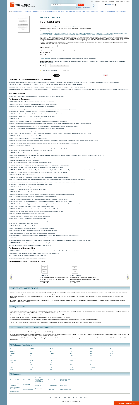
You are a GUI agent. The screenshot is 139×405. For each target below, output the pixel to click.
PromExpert (51, 389)
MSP (31, 358)
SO (91, 353)
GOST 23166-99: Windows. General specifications (22, 174)
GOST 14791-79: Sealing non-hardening (19, 145)
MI (31, 351)
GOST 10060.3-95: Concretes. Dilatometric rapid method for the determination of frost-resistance (34, 111)
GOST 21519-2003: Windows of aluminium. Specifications (24, 160)
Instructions (13, 360)
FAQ (57, 397)
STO (91, 360)
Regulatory (104, 1)
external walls (75, 58)
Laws (11, 362)
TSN (91, 369)
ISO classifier (12, 84)
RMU (71, 360)
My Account (100, 5)
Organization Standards (38, 389)
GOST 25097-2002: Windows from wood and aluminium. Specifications (27, 189)
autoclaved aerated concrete (58, 58)
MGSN (32, 348)
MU (31, 362)
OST (51, 355)
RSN (71, 365)
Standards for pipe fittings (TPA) (65, 380)
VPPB (111, 353)
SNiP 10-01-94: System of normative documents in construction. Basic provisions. (30, 245)
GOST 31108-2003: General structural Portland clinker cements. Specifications (29, 216)
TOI (91, 365)
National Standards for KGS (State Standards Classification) (24, 89)
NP (31, 369)
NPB (31, 367)
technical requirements (89, 58)
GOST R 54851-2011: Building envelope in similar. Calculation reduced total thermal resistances (34, 253)
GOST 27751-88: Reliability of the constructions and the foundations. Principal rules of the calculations (35, 208)
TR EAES (92, 367)
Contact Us (72, 397)
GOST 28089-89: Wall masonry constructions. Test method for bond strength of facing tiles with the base (36, 211)
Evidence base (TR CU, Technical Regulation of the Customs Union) (15, 389)
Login (94, 5)
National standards (13, 87)
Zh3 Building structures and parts (80, 89)
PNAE (51, 362)
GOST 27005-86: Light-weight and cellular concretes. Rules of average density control (31, 206)
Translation (97, 1)
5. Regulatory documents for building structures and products (82, 11)
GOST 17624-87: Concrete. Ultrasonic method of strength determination (27, 153)
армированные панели (57, 61)
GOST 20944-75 (44, 275)
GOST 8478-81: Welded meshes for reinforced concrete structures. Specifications (30, 238)
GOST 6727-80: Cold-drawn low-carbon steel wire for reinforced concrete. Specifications (32, 233)
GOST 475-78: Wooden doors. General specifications (23, 226)
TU (110, 348)
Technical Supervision (63, 384)
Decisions (12, 351)
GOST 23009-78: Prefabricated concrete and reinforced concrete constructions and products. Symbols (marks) (38, 172)
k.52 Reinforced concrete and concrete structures (113, 11)
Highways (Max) (27, 379)
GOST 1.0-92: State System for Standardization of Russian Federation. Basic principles (31, 101)
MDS (11, 369)
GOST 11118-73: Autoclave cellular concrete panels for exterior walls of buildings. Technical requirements (36, 96)
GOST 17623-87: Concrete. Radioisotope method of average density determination (30, 150)
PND (51, 365)
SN (91, 351)
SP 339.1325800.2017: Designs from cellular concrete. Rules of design (27, 258)
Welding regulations (65, 389)
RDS (71, 355)
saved (95, 6)
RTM (71, 367)
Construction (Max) (18, 11)
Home (91, 1)
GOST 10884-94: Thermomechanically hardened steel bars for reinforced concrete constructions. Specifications (38, 121)
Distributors (111, 1)
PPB (51, 369)
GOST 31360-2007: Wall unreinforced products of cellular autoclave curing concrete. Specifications (35, 221)
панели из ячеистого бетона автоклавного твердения (110, 61)
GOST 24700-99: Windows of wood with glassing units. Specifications (27, 187)
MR (31, 353)
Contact (128, 1)
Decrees (12, 353)
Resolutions (73, 358)
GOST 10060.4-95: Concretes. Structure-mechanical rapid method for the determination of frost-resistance (36, 114)
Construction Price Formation (15, 384)
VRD (111, 355)
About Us (122, 1)
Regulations (28, 11)
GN (11, 355)
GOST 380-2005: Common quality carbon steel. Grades (23, 223)
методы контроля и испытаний (72, 61)
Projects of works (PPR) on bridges (52, 384)
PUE (71, 351)
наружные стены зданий (88, 61)
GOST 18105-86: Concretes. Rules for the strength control (24, 157)
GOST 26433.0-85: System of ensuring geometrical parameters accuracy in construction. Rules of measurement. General (40, 201)
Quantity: (42, 65)
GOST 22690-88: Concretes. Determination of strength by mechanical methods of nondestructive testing (36, 167)
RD (71, 353)
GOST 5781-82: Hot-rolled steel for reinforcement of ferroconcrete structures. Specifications (33, 230)
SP (91, 355)
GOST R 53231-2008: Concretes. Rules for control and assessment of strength (29, 242)
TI (90, 362)
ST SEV (92, 358)
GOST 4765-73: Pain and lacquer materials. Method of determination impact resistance (31, 228)
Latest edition (45, 89)
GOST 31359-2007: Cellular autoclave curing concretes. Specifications (27, 218)
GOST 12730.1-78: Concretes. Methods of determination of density (26, 135)
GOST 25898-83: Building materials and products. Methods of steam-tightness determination (33, 196)
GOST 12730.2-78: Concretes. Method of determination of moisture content (28, 138)
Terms (117, 1)
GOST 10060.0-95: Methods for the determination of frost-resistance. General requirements (32, 104)
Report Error (65, 70)
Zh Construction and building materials (60, 89)
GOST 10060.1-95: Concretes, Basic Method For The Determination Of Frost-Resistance (32, 106)
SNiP (91, 348)
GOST (12, 358)
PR (71, 348)
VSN (111, 358)
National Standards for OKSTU (40, 384)
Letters (12, 365)
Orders (52, 353)
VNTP (111, 351)
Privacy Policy (79, 397)
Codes (12, 348)
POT (51, 367)
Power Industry (52, 379)
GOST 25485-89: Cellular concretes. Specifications (22, 191)
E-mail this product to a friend (49, 70)
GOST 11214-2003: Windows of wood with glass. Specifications (25, 131)
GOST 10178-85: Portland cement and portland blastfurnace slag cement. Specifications (32, 116)
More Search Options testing (83, 7)
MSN (31, 355)
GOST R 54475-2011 (75, 275)
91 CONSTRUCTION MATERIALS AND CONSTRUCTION (32, 84)
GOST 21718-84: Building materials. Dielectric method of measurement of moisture (30, 162)
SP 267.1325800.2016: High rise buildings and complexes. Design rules (27, 255)
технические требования (46, 62)
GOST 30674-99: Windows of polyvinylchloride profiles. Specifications (27, 213)
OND (51, 348)
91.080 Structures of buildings (57, 84)
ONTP (51, 351)
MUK (31, 360)
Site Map (86, 397)
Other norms (53, 358)
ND (31, 365)
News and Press (63, 397)
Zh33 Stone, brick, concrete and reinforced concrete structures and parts (109, 89)
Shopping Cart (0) (110, 4)
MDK (11, 367)
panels (81, 58)
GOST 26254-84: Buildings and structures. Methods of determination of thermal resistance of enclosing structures (38, 199)
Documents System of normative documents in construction (48, 11)
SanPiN (72, 369)
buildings (68, 58)
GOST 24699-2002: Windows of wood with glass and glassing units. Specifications (30, 184)
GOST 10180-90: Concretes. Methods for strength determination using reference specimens (33, 118)
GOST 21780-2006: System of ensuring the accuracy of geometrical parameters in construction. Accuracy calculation (39, 165)
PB (51, 360)
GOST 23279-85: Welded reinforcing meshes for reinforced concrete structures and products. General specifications (39, 177)
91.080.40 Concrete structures (74, 84)
